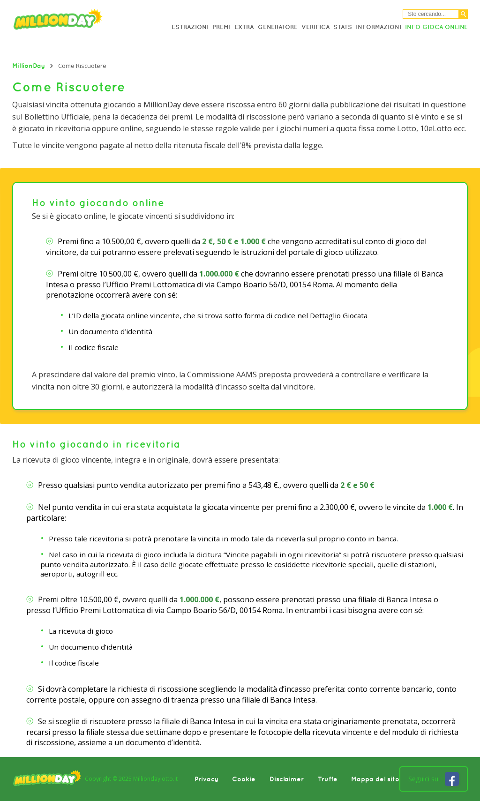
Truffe (328, 779)
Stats (342, 26)
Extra (244, 26)
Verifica (315, 26)
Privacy (206, 779)
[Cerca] (463, 14)
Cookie (243, 779)
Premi (221, 26)
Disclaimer (287, 779)
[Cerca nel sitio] (431, 14)
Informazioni (378, 26)
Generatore (278, 26)
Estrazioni (190, 26)
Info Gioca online (436, 26)
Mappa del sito (375, 779)
